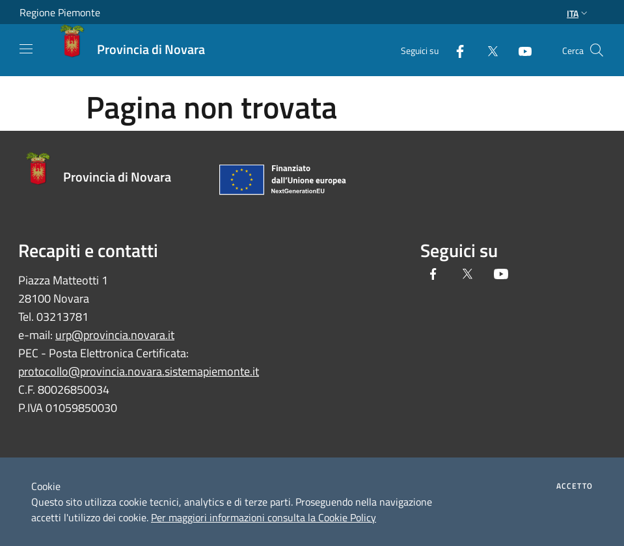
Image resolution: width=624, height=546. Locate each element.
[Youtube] (520, 50)
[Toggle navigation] (26, 49)
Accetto (574, 486)
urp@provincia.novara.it (114, 335)
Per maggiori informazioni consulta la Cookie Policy (263, 517)
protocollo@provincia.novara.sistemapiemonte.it (138, 371)
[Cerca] (596, 50)
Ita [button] (578, 13)
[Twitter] (487, 50)
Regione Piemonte (60, 12)
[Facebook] (455, 50)
